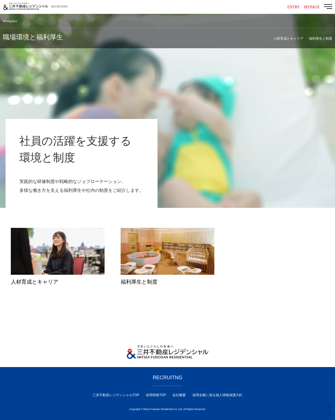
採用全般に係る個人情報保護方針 (217, 395)
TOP (329, 414)
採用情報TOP (156, 395)
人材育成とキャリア (288, 38)
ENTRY (293, 7)
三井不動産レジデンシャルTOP (116, 395)
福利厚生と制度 (320, 38)
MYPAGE (312, 7)
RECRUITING (59, 6)
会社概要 (179, 395)
